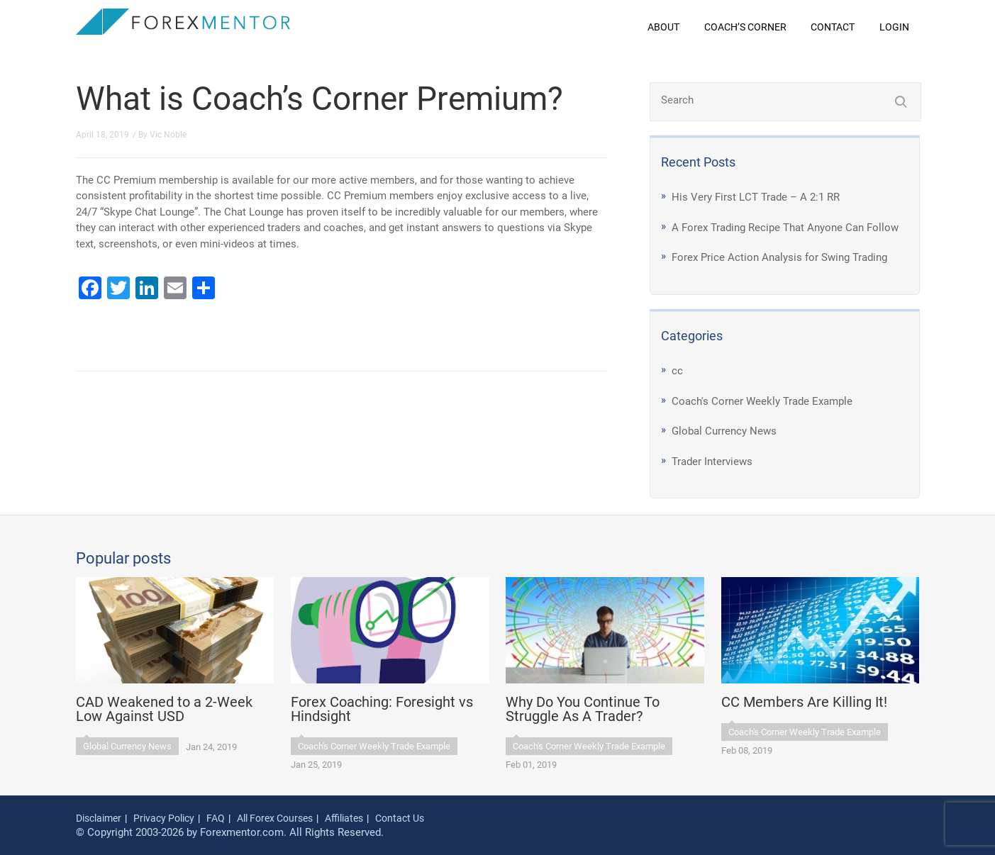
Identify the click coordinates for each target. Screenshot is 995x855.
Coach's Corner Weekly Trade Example (762, 401)
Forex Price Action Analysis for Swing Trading (779, 257)
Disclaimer (98, 818)
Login (894, 27)
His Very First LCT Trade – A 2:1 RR (756, 197)
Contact (833, 27)
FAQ (215, 818)
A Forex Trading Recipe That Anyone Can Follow (785, 227)
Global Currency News (724, 431)
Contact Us (399, 818)
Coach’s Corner (745, 27)
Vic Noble (168, 134)
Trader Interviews (712, 461)
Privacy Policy (163, 818)
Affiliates (344, 818)
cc (677, 370)
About (663, 27)
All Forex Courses (275, 818)
